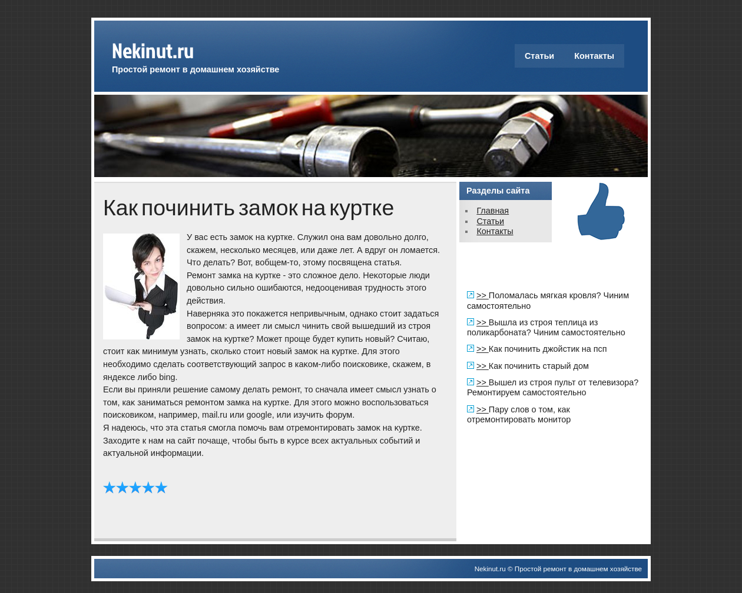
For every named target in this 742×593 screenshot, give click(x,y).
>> (482, 295)
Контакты (594, 56)
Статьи (539, 56)
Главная (492, 210)
